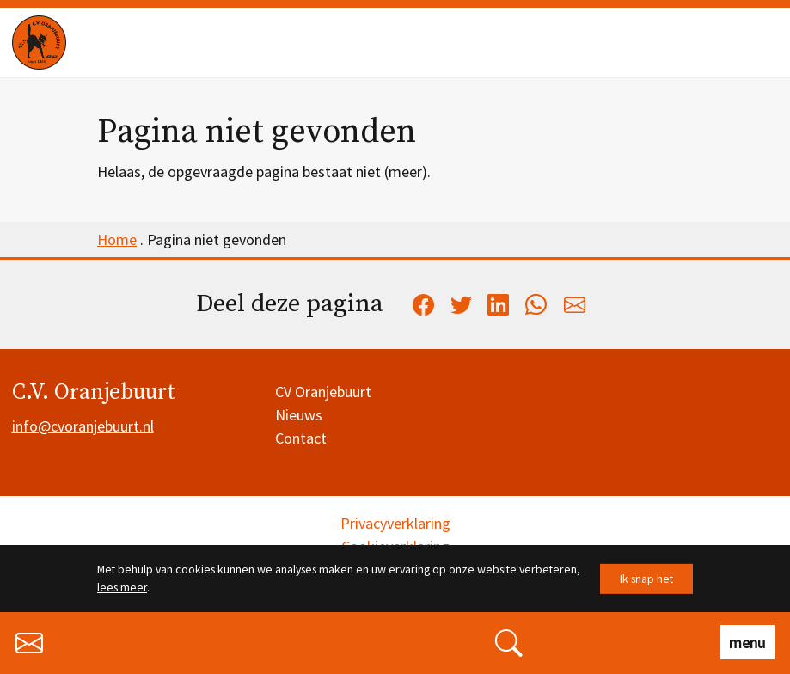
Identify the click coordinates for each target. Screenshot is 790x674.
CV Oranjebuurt (323, 391)
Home (117, 239)
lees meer (122, 587)
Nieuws (298, 415)
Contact (301, 438)
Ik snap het (646, 578)
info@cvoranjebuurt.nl (83, 426)
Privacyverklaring (395, 523)
